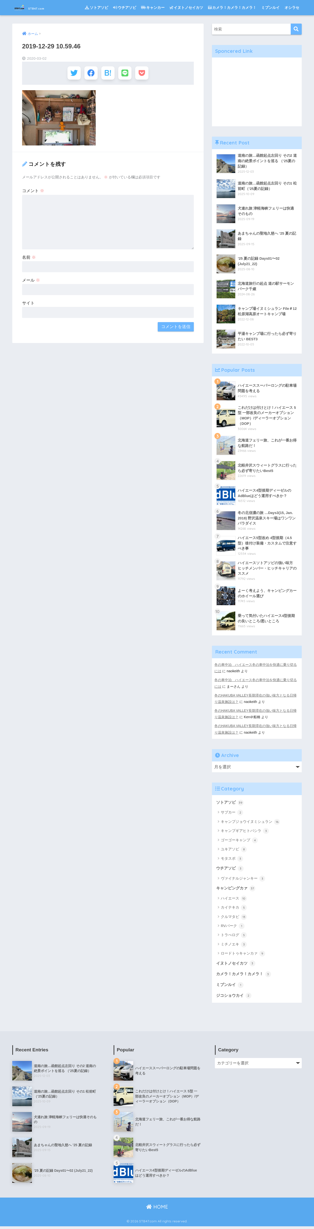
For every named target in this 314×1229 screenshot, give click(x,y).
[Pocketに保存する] (144, 73)
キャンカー (153, 7)
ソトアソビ (96, 7)
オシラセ (292, 7)
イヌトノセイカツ (186, 7)
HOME (157, 1209)
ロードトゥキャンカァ (243, 955)
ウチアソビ (124, 7)
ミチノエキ (234, 946)
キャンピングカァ (236, 890)
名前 (29, 258)
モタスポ (232, 859)
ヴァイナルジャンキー (243, 880)
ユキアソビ (234, 850)
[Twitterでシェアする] (71, 73)
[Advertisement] (257, 91)
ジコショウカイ (234, 998)
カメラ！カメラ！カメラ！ (232, 7)
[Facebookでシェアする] (90, 73)
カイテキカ (234, 909)
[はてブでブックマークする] (108, 73)
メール (31, 281)
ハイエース (234, 900)
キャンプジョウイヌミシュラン (250, 823)
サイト (28, 304)
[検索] (296, 29)
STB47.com (37, 7)
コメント (33, 192)
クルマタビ (234, 918)
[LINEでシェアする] (126, 73)
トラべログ (234, 937)
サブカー (232, 813)
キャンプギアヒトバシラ (245, 832)
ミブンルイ (270, 7)
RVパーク (233, 927)
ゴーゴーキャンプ (239, 841)
